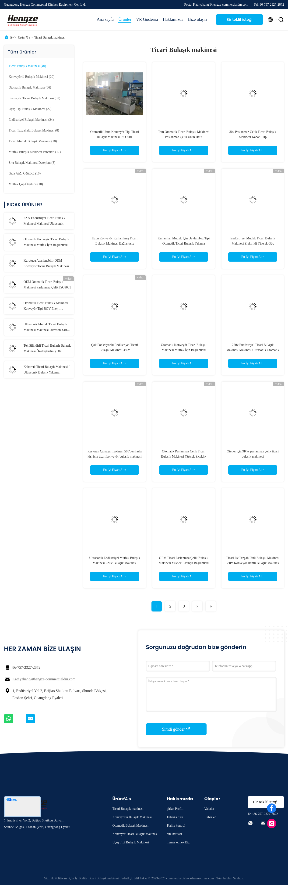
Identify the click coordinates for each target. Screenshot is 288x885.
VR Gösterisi (147, 19)
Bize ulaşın (197, 19)
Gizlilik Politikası (55, 878)
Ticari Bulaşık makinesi (49, 37)
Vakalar (209, 808)
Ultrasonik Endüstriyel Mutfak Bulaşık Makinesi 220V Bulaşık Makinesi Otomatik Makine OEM (114, 563)
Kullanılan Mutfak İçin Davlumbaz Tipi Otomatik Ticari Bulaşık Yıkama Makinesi (184, 243)
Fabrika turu (175, 817)
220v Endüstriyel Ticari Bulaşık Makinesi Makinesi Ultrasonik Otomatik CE (44, 221)
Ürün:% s (24, 37)
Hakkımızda (173, 19)
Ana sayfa (105, 19)
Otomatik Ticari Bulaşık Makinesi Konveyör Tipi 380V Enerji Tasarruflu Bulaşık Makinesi (46, 306)
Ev (12, 37)
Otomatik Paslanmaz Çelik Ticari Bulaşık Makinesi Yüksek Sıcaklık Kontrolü (183, 456)
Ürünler (124, 19)
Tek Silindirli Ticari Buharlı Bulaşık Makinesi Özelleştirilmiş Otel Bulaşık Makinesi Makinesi (47, 349)
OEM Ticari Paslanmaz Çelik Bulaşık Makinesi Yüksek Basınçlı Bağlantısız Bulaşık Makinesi (184, 563)
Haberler (210, 817)
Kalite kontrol (176, 825)
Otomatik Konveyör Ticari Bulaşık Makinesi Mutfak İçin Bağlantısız (46, 242)
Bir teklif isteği (240, 19)
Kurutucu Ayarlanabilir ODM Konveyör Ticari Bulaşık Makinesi (46, 263)
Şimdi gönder (176, 729)
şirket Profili (175, 808)
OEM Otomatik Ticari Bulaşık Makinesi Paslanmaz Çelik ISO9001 (47, 284)
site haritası (174, 834)
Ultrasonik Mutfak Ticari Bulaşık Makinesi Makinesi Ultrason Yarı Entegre (45, 328)
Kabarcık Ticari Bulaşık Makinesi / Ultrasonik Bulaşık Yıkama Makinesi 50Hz (47, 370)
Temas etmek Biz (178, 842)
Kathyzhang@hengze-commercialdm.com (43, 679)
